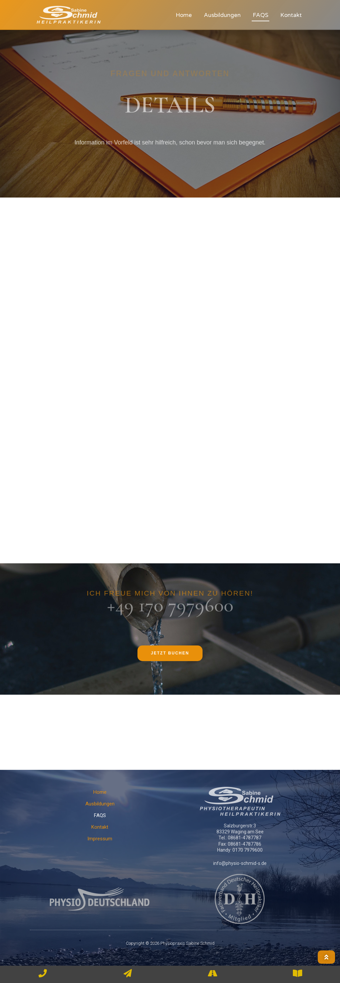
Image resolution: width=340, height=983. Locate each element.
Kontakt (291, 15)
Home (184, 15)
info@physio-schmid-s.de (240, 863)
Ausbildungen (222, 15)
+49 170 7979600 (170, 597)
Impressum (99, 839)
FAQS (260, 15)
